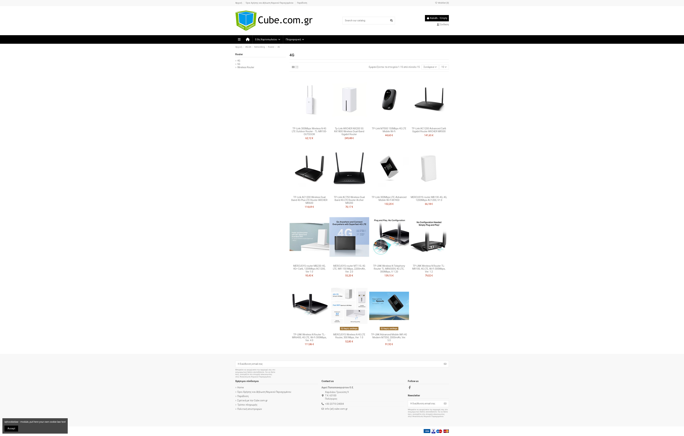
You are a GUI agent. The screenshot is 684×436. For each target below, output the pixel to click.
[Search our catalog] (391, 20)
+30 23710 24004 (334, 404)
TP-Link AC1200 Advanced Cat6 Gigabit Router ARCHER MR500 (429, 130)
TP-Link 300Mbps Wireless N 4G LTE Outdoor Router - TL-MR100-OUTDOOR (309, 131)
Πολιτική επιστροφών (249, 409)
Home (240, 387)
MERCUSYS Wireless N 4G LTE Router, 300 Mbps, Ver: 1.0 (349, 336)
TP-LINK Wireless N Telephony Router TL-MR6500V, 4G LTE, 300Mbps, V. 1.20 (389, 268)
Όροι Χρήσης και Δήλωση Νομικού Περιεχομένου (270, 3)
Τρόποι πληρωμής (247, 404)
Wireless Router (245, 67)
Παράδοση (302, 3)
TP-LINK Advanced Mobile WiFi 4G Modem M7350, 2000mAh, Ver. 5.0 (389, 337)
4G (238, 60)
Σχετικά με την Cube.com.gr (252, 400)
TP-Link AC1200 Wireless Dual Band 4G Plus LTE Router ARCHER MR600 (309, 200)
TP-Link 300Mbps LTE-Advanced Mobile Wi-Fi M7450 (389, 198)
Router (239, 54)
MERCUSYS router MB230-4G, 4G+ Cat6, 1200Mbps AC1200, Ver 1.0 (309, 268)
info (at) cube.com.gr (336, 408)
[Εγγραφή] (445, 364)
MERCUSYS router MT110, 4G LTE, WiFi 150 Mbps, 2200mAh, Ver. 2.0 (349, 268)
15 (444, 67)
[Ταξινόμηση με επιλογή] (430, 67)
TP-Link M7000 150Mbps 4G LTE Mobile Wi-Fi (389, 130)
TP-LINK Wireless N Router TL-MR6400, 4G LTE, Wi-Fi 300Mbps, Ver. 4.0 (309, 337)
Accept (11, 428)
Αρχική (239, 3)
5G (238, 64)
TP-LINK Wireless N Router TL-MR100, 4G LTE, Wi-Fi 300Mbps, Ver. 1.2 (428, 268)
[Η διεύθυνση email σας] (338, 364)
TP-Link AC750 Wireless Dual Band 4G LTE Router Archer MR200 (349, 200)
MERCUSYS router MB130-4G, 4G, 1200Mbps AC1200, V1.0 (429, 198)
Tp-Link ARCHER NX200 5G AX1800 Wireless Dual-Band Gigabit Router (349, 131)
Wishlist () (442, 3)
